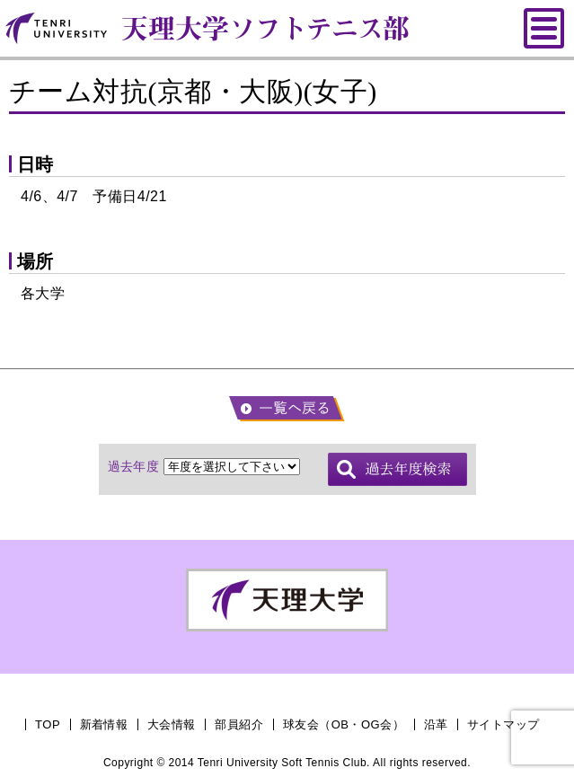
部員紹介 (239, 724)
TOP (47, 724)
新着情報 (104, 724)
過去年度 (134, 466)
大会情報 (171, 724)
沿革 (436, 724)
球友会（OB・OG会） (343, 724)
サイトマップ (503, 724)
